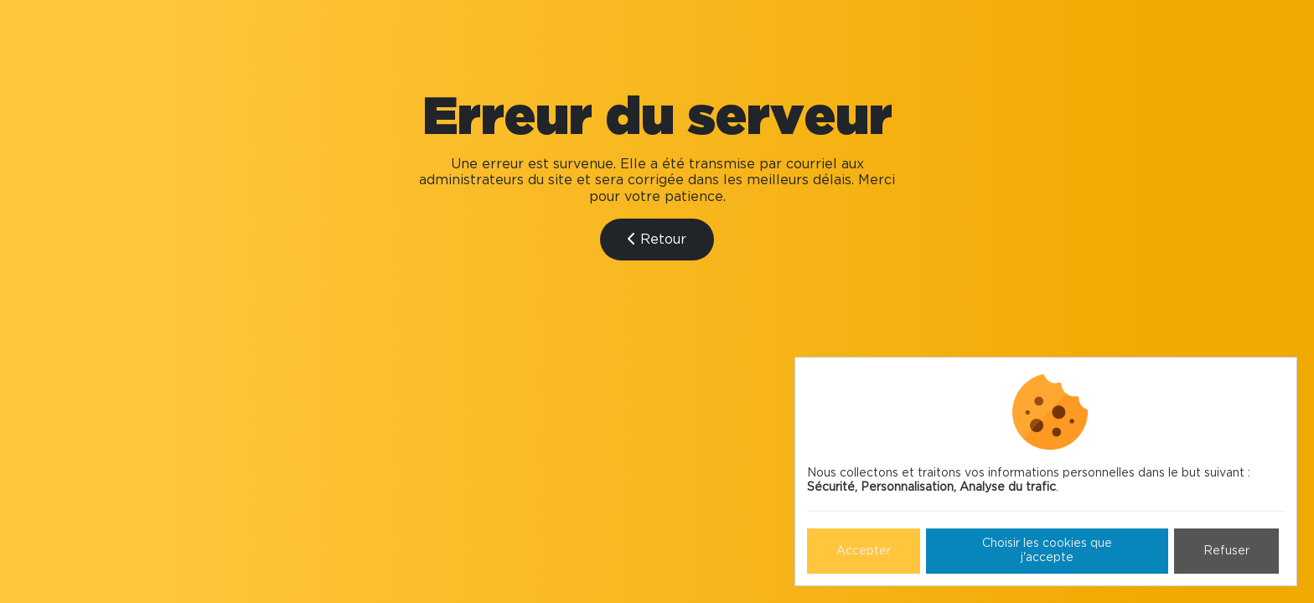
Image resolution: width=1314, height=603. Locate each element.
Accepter (863, 551)
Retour (657, 239)
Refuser (1226, 551)
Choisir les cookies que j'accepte (1047, 551)
